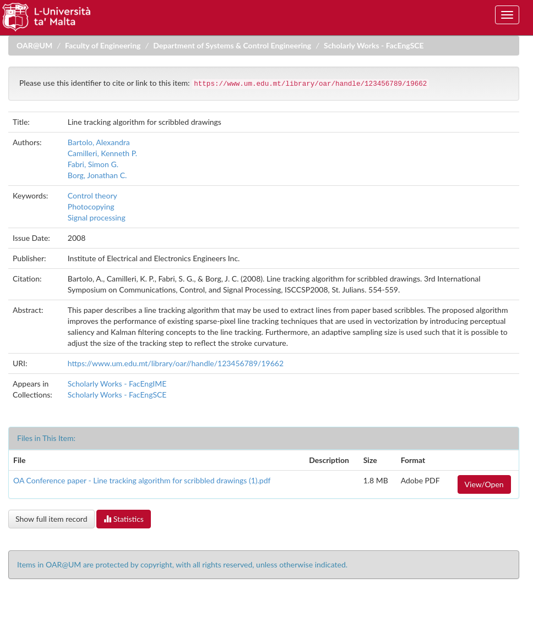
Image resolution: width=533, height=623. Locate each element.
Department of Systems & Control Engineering (232, 45)
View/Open (484, 484)
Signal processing (97, 217)
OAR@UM (34, 45)
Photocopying (91, 206)
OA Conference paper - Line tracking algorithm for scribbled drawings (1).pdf (141, 480)
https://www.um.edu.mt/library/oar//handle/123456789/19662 (176, 363)
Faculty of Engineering (103, 45)
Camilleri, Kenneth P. (102, 153)
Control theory (92, 195)
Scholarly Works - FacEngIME (117, 383)
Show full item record (51, 518)
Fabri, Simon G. (93, 164)
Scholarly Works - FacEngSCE (374, 45)
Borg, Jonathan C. (97, 175)
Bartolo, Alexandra (99, 142)
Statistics (124, 518)
